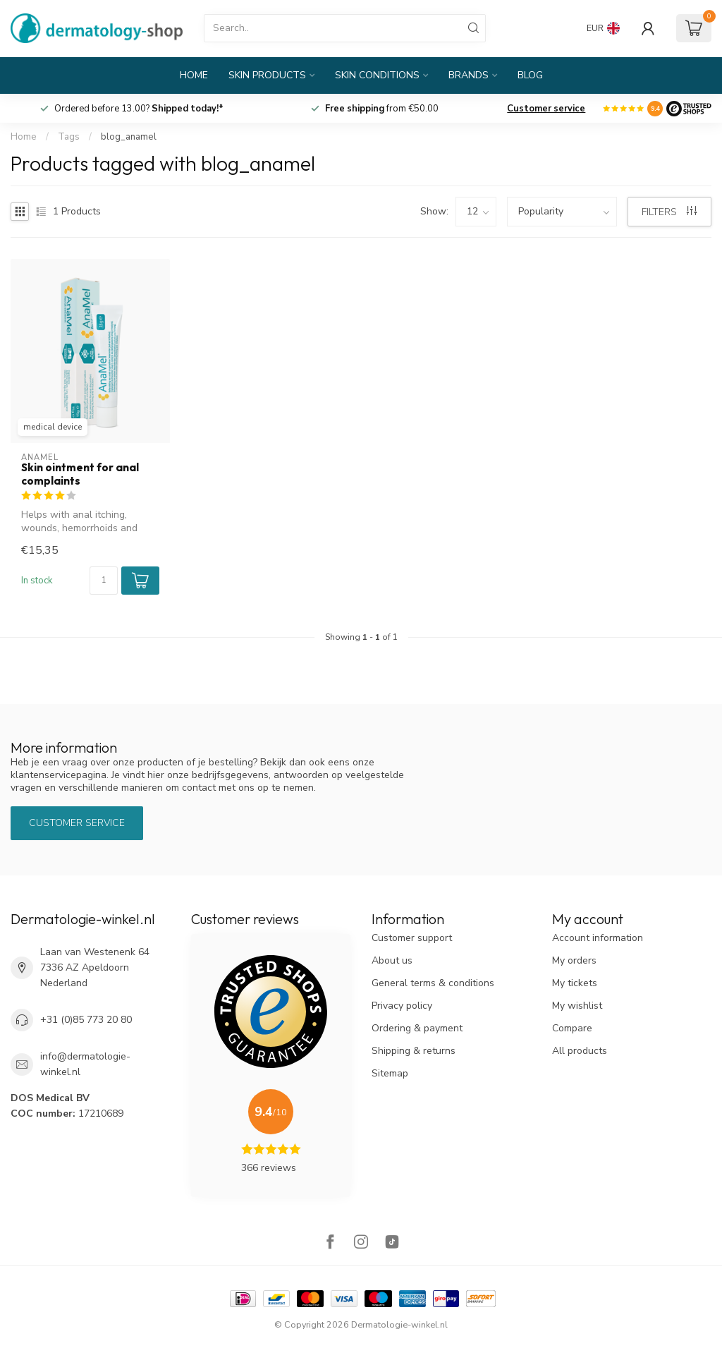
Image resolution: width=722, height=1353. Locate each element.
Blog (530, 75)
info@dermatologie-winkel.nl (85, 1064)
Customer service (546, 108)
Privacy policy (402, 1005)
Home (194, 75)
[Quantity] (104, 580)
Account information (597, 938)
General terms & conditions (433, 983)
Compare (572, 1028)
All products (579, 1050)
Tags (69, 137)
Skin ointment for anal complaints (80, 474)
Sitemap (390, 1073)
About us (392, 960)
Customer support (412, 938)
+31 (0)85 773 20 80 (86, 1019)
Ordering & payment (417, 1028)
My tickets (574, 983)
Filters (669, 212)
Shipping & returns (413, 1050)
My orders (574, 960)
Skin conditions (377, 75)
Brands (468, 75)
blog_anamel (129, 137)
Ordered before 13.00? (139, 108)
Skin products (267, 75)
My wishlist (577, 1005)
